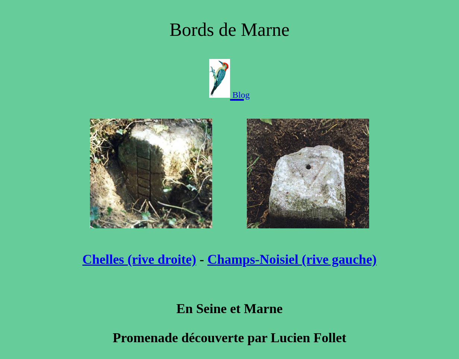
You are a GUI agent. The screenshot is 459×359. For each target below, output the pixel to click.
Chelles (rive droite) (139, 259)
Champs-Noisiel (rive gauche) (292, 259)
